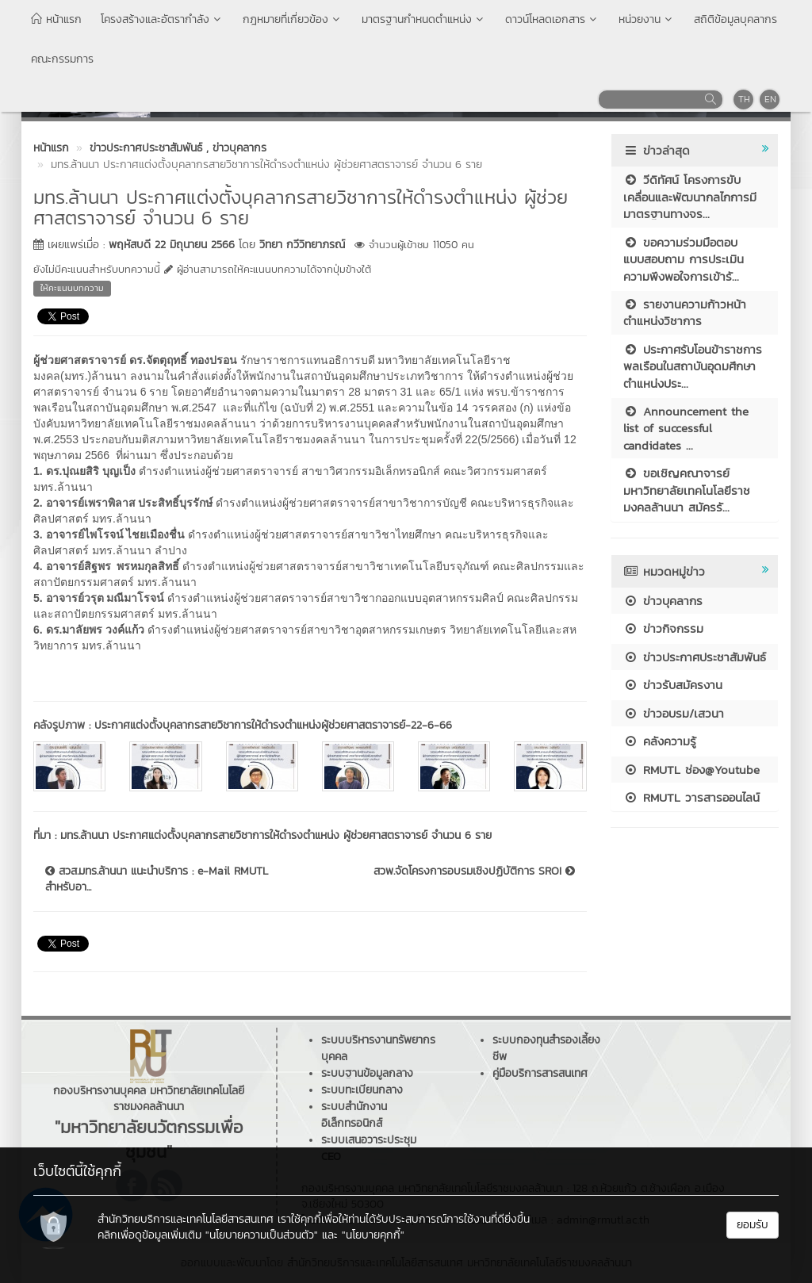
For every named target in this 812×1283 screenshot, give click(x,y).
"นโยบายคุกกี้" (373, 1235)
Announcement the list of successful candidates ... (686, 428)
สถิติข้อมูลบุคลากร (735, 19)
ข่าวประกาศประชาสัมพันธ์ (694, 657)
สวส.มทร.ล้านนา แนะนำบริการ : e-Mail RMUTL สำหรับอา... (156, 879)
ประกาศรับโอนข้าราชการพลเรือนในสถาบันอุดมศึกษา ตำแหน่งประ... (692, 366)
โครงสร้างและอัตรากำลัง (162, 19)
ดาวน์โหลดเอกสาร (552, 19)
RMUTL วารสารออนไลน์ (691, 797)
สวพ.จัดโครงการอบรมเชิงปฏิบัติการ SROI (474, 871)
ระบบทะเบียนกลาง (362, 1090)
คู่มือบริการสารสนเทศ (540, 1073)
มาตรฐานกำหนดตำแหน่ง (424, 19)
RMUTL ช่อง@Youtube (691, 769)
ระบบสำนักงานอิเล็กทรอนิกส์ (354, 1115)
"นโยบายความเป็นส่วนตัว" (261, 1235)
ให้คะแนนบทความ (72, 287)
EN (770, 99)
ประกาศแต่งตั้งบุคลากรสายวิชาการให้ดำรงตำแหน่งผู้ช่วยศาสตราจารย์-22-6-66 (273, 725)
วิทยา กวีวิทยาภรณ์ (302, 244)
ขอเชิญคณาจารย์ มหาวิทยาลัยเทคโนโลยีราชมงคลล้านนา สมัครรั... (686, 490)
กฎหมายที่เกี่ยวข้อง (293, 19)
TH (744, 99)
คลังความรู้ (659, 741)
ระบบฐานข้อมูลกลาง (367, 1073)
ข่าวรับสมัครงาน (672, 685)
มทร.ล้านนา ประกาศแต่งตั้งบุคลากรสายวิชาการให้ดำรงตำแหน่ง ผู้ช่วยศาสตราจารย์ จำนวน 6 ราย (276, 835)
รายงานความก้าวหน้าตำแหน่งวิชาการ (684, 312)
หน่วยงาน (647, 19)
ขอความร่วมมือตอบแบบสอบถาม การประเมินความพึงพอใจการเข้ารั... (683, 259)
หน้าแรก (56, 19)
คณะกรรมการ (62, 59)
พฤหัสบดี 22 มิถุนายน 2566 (172, 244)
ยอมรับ (752, 1224)
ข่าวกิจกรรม (663, 628)
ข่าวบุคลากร (663, 601)
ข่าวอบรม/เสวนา (673, 713)
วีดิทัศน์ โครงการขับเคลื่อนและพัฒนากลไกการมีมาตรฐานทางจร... (689, 196)
